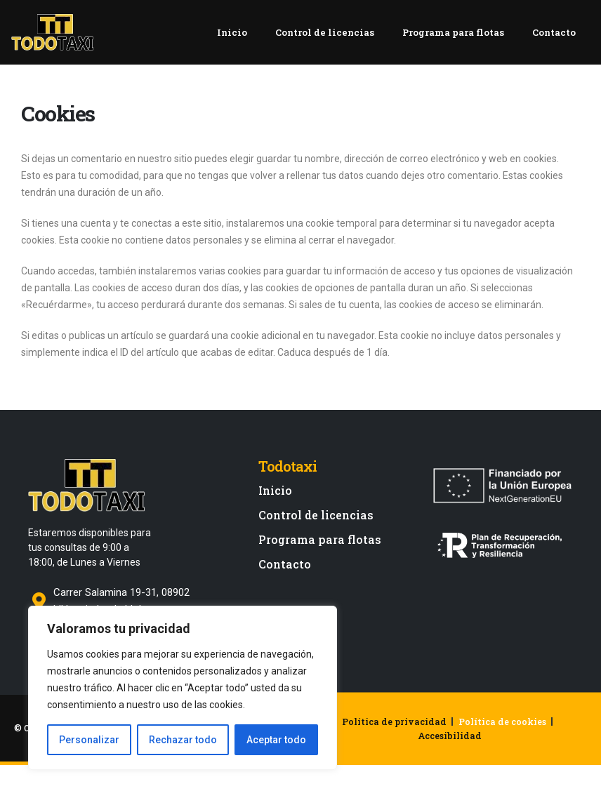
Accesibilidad (450, 751)
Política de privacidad (394, 737)
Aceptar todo (276, 739)
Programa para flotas (454, 40)
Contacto (557, 40)
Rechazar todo (183, 739)
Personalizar (89, 739)
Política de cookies (502, 737)
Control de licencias (323, 40)
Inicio (228, 40)
